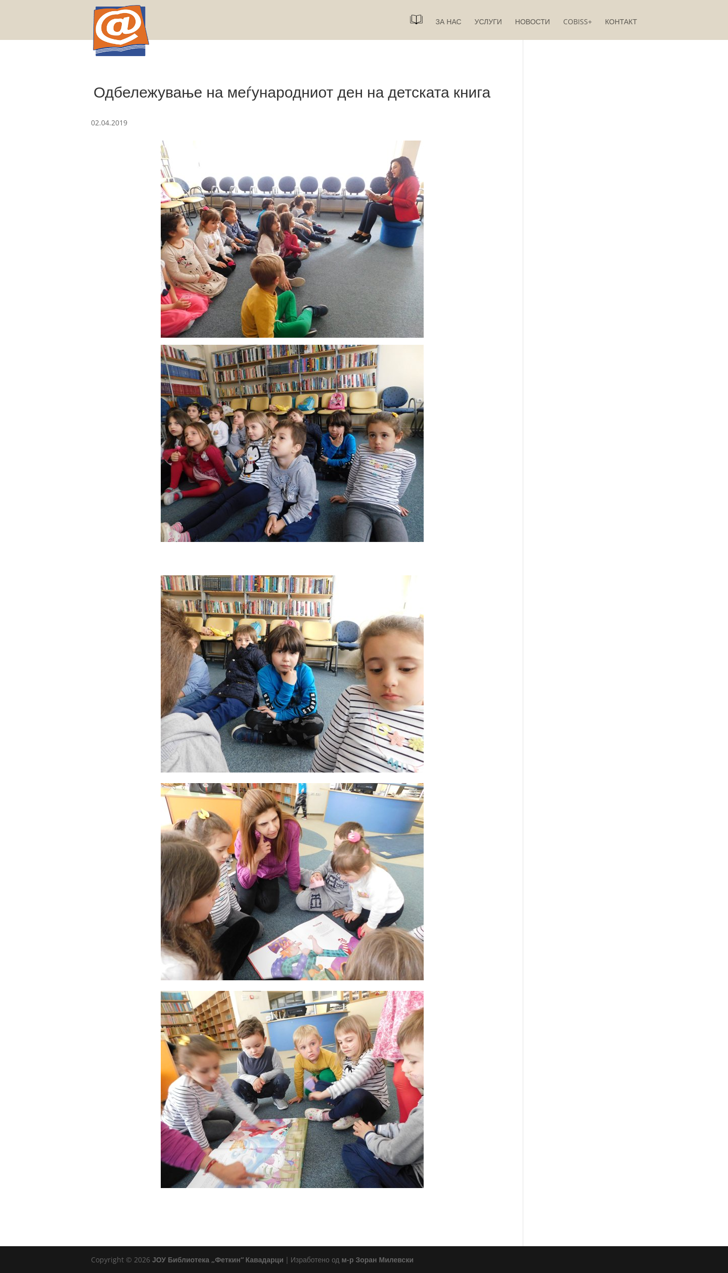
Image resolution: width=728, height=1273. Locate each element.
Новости (532, 22)
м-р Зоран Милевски (378, 1259)
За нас (449, 22)
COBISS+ (577, 22)
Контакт (621, 22)
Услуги (488, 22)
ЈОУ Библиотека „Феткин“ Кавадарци (218, 1259)
